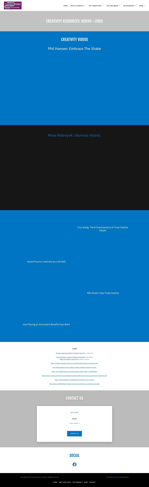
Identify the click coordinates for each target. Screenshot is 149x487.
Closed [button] (76, 423)
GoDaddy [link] (116, 477)
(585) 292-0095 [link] (74, 412)
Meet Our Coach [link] (65, 482)
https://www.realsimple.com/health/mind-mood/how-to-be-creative (74, 380)
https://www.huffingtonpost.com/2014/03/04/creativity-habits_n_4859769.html (74, 371)
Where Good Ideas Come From (69, 359)
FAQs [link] (86, 482)
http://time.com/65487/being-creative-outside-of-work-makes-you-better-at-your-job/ (74, 384)
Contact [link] (92, 482)
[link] (13, 5)
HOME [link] (66, 6)
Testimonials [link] (77, 482)
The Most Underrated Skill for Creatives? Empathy (70, 353)
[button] (78, 6)
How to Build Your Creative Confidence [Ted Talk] (70, 357)
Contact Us (74, 433)
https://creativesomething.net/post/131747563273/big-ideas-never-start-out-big (74, 363)
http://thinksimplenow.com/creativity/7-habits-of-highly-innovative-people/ (74, 367)
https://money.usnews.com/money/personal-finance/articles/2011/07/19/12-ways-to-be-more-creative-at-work (74, 376)
